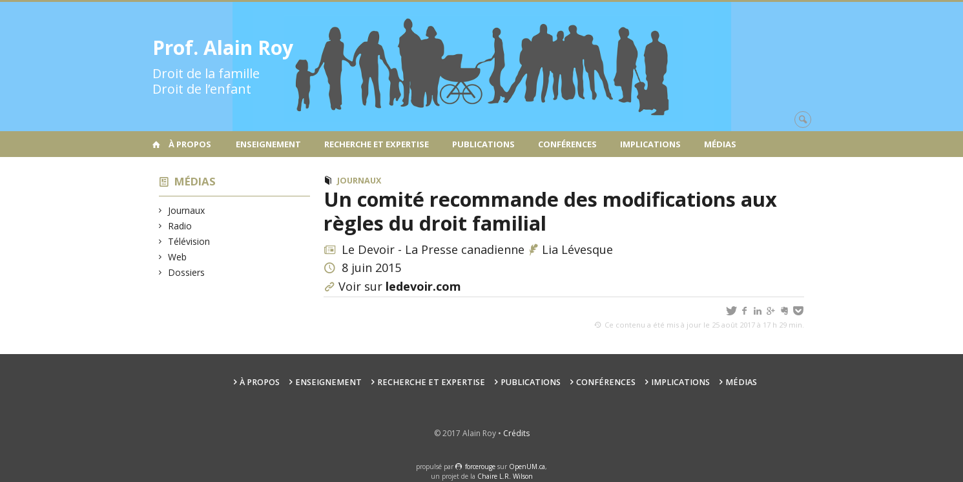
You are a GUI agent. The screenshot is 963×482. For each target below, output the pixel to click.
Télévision (189, 241)
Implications (650, 144)
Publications (483, 144)
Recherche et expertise (376, 144)
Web (178, 257)
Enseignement (268, 144)
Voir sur (399, 286)
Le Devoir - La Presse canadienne (433, 249)
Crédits (516, 433)
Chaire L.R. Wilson (505, 476)
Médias (720, 144)
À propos (190, 144)
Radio (180, 226)
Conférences (567, 144)
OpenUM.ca (527, 466)
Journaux (187, 210)
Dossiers (187, 272)
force (480, 466)
